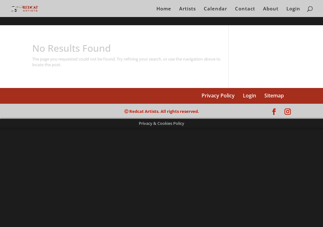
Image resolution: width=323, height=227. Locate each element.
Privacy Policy (218, 95)
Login (293, 9)
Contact (245, 9)
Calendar (215, 9)
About (271, 9)
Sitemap (274, 95)
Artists (187, 9)
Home (163, 9)
